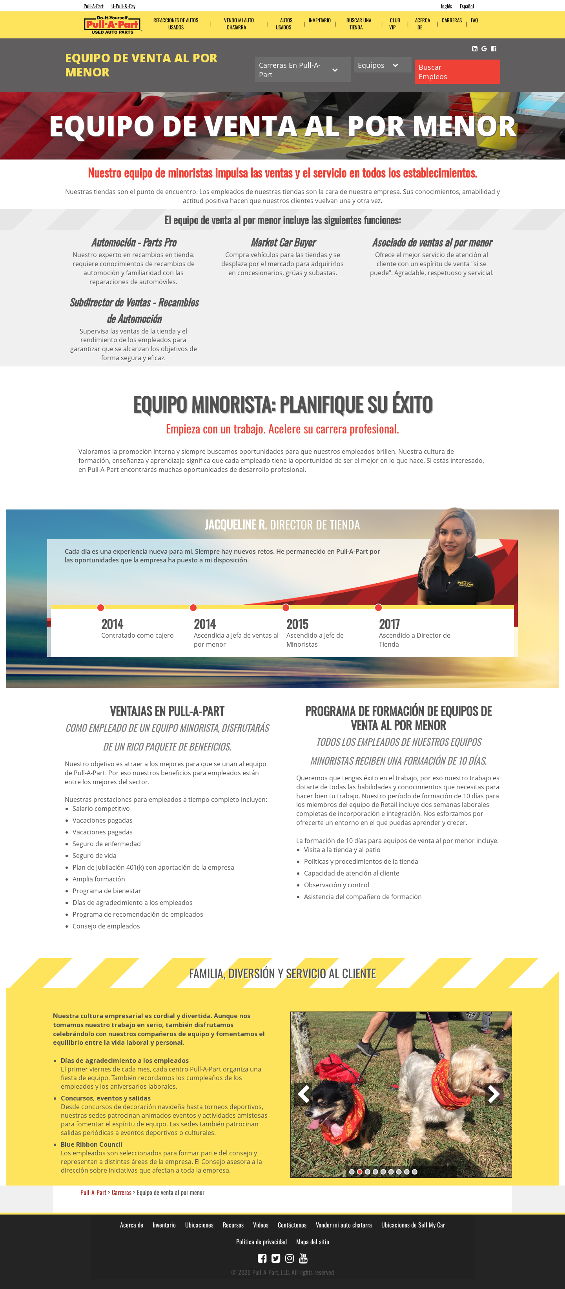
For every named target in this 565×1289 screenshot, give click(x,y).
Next (494, 1093)
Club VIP (394, 23)
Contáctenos (292, 1223)
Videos (260, 1223)
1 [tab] (351, 1170)
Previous (303, 1093)
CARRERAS (452, 20)
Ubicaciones (199, 1223)
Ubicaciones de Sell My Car (413, 1223)
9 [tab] (414, 1170)
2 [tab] (359, 1170)
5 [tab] (383, 1170)
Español (467, 6)
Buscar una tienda (358, 23)
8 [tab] (406, 1170)
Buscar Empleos (433, 71)
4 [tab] (375, 1170)
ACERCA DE (422, 23)
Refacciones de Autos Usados (175, 23)
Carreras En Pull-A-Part (295, 69)
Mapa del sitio (312, 1240)
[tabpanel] (401, 1093)
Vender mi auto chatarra (344, 1223)
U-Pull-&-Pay (123, 6)
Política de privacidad (261, 1240)
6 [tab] (391, 1170)
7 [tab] (399, 1170)
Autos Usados (284, 23)
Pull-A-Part (94, 6)
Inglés (446, 6)
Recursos (233, 1223)
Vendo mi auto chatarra (239, 23)
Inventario (320, 20)
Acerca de (131, 1223)
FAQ (474, 20)
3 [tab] (367, 1170)
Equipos (376, 64)
